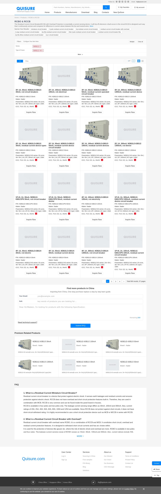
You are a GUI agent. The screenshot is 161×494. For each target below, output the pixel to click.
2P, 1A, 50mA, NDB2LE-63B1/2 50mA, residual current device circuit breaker (61, 146)
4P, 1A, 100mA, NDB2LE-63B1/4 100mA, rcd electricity (95, 198)
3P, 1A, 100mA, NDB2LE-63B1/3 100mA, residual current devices (95, 145)
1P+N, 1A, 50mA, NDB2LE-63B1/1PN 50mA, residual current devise (63, 199)
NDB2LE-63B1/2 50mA (60, 150)
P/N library (86, 463)
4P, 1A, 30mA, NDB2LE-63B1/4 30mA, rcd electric (28, 252)
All (20, 61)
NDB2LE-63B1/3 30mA (27, 96)
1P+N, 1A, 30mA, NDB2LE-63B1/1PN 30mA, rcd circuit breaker (31, 198)
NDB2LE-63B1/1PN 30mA (28, 204)
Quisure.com (33, 458)
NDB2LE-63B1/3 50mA (93, 96)
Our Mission (108, 456)
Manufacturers (71, 12)
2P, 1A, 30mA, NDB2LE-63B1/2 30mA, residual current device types (31, 145)
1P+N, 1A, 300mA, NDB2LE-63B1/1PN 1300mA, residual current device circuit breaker (130, 199)
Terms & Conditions (132, 456)
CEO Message (109, 467)
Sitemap (128, 467)
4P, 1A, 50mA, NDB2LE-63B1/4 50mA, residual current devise (61, 252)
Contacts (105, 12)
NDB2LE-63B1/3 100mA (93, 150)
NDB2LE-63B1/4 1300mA (94, 257)
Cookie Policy (129, 489)
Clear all (140, 41)
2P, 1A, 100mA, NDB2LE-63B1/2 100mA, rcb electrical (62, 91)
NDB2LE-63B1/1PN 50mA (61, 204)
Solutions (86, 470)
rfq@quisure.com (141, 2)
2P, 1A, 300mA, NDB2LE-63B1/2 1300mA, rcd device (128, 145)
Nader (23, 99)
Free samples (87, 460)
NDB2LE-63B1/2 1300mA (127, 150)
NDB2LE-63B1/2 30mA (27, 150)
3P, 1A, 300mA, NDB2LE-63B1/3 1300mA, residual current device (128, 91)
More (91, 26)
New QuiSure (118, 12)
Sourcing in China (89, 456)
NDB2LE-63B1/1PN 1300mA (128, 204)
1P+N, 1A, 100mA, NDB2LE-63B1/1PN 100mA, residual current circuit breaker (129, 253)
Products (57, 12)
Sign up (64, 460)
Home (47, 12)
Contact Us (129, 463)
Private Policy (130, 460)
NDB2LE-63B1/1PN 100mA (127, 257)
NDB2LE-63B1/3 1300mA (127, 96)
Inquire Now (31, 112)
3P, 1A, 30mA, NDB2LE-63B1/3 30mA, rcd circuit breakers (28, 91)
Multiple (132, 41)
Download (85, 12)
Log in (63, 456)
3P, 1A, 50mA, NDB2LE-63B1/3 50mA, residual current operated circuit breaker (95, 92)
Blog (95, 12)
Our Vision (107, 460)
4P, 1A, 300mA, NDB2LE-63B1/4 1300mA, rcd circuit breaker (95, 252)
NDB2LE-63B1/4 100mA (93, 204)
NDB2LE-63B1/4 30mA (27, 257)
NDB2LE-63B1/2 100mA (60, 96)
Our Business (108, 463)
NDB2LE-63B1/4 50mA (60, 257)
